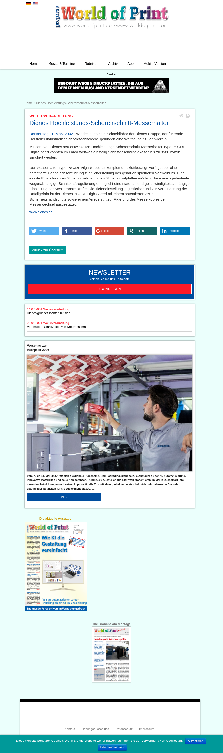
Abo (130, 64)
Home (33, 64)
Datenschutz (123, 729)
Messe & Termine (61, 64)
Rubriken (91, 64)
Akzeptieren (195, 741)
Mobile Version (154, 64)
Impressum (146, 729)
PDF (64, 497)
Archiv (113, 64)
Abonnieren (109, 289)
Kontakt (69, 729)
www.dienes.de (40, 212)
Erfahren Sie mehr (112, 747)
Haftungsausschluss (95, 729)
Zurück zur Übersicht (47, 250)
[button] (44, 231)
